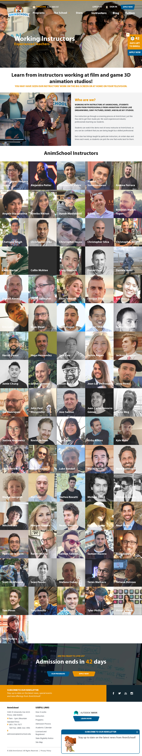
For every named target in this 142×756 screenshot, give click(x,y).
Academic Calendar (44, 728)
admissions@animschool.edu (19, 734)
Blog (116, 13)
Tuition (130, 13)
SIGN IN (113, 7)
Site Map (39, 742)
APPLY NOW (128, 7)
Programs (39, 720)
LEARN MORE (86, 719)
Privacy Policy (46, 751)
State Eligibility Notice (44, 738)
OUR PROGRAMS (58, 674)
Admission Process (43, 724)
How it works (41, 712)
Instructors (99, 13)
